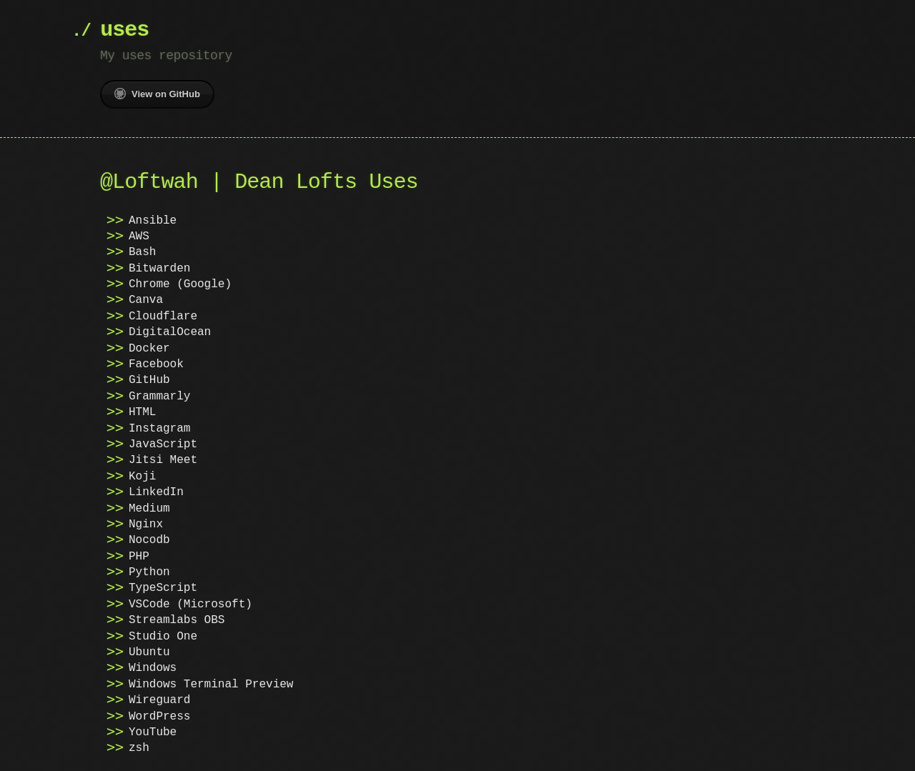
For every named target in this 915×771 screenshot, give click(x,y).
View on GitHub (157, 93)
